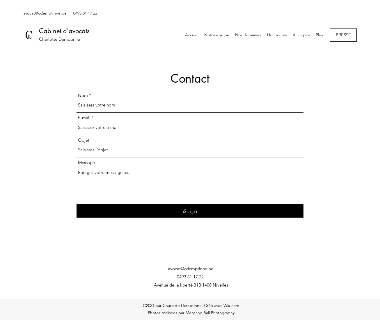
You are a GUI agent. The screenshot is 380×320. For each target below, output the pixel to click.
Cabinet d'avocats (64, 31)
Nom (83, 95)
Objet (83, 140)
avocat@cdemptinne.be (45, 13)
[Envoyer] (190, 211)
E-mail (84, 117)
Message (86, 162)
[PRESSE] (343, 35)
